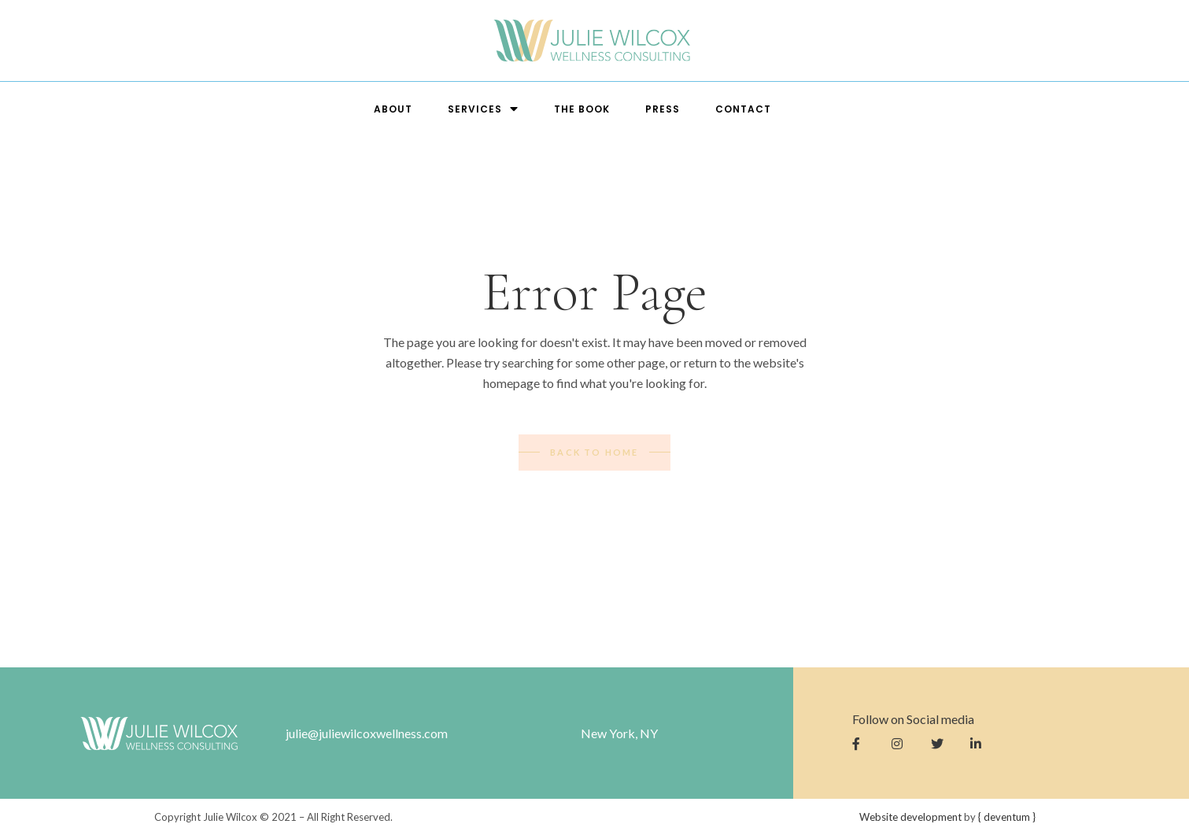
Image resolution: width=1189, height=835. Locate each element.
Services (483, 109)
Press (662, 109)
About (393, 109)
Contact (743, 109)
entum (1007, 817)
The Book (582, 109)
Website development (910, 817)
